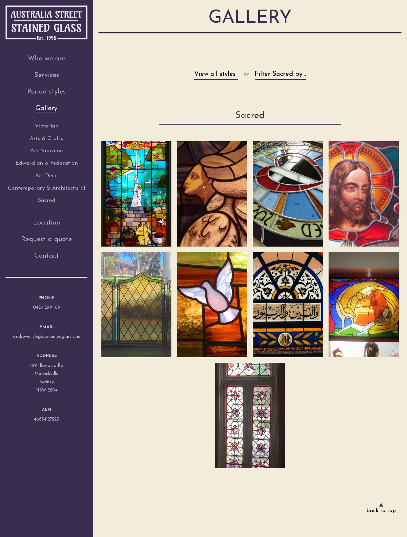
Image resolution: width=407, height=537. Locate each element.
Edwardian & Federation (46, 163)
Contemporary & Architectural (46, 188)
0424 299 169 (46, 308)
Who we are (46, 58)
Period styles (46, 91)
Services (46, 75)
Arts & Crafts (46, 138)
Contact (46, 255)
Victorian (46, 126)
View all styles (215, 74)
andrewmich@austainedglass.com (46, 337)
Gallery (46, 108)
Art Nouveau (46, 151)
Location (46, 222)
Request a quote (46, 239)
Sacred (46, 200)
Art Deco (46, 176)
